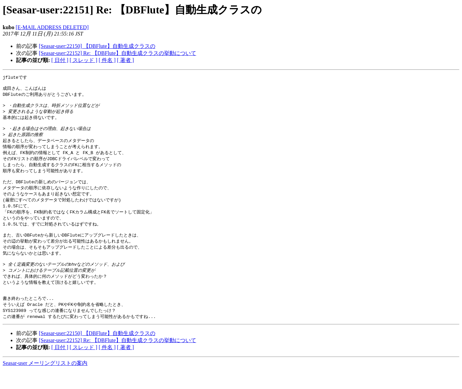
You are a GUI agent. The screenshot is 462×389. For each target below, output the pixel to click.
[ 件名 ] (107, 60)
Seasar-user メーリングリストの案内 (45, 382)
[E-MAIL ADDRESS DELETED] (52, 27)
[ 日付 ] (59, 60)
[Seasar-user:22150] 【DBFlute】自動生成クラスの (97, 46)
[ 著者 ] (125, 60)
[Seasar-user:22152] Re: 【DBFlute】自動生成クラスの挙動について (117, 53)
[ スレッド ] (83, 60)
